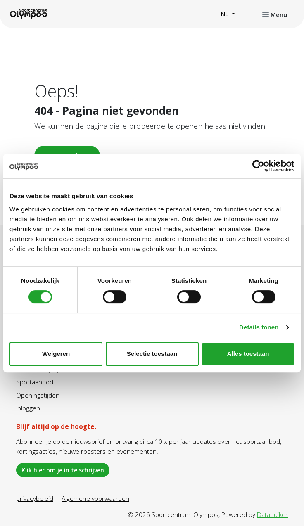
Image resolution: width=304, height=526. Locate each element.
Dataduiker (272, 514)
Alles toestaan (248, 353)
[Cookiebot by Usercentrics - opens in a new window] (258, 166)
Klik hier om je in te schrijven (62, 470)
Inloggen (28, 407)
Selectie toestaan (152, 353)
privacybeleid (34, 498)
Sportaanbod (34, 381)
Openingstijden (37, 395)
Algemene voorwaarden (95, 498)
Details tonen (258, 327)
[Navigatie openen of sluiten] (274, 14)
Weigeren (56, 353)
